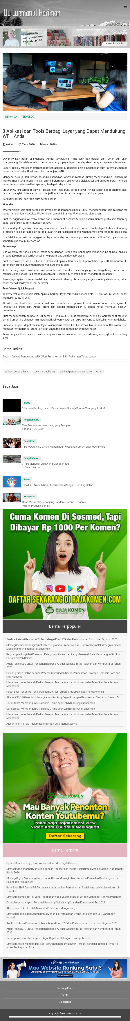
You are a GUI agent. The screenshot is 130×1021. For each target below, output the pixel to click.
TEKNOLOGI (28, 116)
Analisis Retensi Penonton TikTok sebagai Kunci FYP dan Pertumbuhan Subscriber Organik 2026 (61, 639)
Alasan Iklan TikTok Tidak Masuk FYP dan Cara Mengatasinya (41, 723)
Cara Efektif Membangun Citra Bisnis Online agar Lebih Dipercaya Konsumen (50, 703)
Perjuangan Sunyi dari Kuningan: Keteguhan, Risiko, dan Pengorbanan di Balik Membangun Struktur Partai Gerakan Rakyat (63, 656)
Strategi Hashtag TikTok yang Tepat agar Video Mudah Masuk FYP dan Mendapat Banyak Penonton (64, 896)
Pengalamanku (31, 420)
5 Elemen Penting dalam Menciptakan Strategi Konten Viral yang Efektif (63, 408)
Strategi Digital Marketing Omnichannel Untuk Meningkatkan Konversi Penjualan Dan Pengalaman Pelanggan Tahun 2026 (62, 880)
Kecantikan (29, 496)
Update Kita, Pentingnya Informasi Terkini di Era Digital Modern (42, 863)
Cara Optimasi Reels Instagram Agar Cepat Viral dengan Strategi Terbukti (48, 938)
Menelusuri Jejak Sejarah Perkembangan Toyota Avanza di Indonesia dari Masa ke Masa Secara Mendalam (62, 684)
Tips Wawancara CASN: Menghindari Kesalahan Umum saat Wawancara (63, 446)
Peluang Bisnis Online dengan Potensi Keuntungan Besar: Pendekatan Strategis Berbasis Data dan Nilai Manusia (63, 675)
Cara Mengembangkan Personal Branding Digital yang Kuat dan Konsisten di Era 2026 (55, 902)
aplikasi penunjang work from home (81, 371)
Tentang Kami (65, 988)
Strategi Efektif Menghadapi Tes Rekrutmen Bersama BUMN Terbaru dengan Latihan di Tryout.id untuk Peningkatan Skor (62, 945)
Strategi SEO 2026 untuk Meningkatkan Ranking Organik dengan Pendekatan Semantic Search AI (62, 697)
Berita (65, 995)
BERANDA (11, 116)
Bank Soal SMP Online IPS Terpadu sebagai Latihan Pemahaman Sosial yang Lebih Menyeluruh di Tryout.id (62, 889)
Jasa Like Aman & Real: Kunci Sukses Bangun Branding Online (57, 485)
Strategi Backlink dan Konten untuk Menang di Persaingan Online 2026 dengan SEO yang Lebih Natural (60, 915)
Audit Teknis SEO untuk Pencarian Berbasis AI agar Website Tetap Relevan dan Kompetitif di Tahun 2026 (63, 665)
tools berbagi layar (44, 371)
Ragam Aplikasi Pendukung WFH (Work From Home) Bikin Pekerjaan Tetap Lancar (50, 356)
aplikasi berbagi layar (17, 371)
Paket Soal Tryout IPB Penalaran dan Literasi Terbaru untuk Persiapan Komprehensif (55, 691)
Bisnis (27, 403)
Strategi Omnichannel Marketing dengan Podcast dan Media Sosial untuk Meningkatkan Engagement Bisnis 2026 (65, 870)
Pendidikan (29, 441)
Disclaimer (65, 1001)
